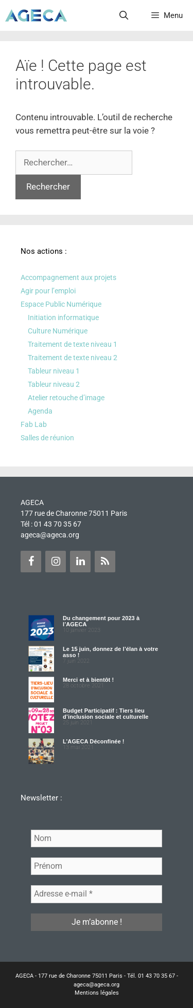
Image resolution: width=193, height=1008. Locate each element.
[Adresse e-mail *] (96, 894)
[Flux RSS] (105, 561)
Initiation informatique (63, 317)
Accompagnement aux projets (68, 277)
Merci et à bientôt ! (88, 680)
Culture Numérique (57, 331)
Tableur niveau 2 (54, 384)
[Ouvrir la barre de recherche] (124, 15)
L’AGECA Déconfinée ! (94, 741)
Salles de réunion (47, 438)
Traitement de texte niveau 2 (72, 357)
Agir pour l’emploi (48, 291)
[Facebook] (31, 561)
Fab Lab (34, 424)
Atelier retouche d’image (66, 398)
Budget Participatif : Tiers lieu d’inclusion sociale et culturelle (106, 713)
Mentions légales (97, 993)
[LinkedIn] (80, 561)
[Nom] (96, 838)
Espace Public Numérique (61, 304)
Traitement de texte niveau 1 (72, 344)
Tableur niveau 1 (54, 371)
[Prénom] (96, 866)
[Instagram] (55, 561)
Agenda (40, 411)
